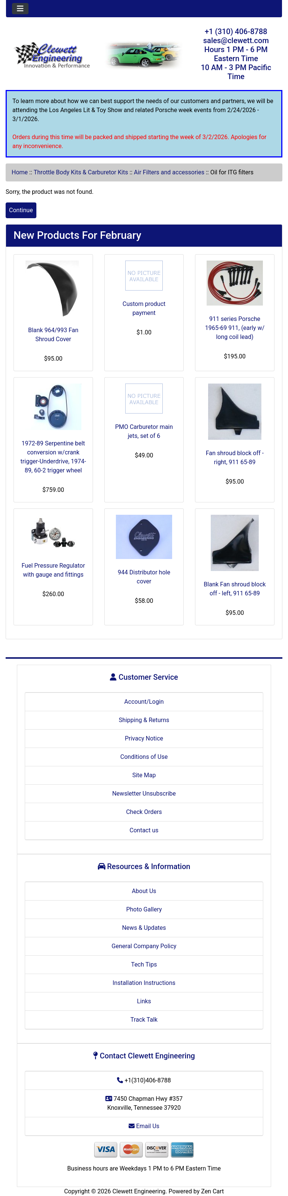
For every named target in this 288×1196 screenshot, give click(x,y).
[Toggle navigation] (20, 8)
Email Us (144, 1126)
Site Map (144, 775)
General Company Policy (144, 946)
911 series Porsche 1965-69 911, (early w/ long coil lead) (235, 327)
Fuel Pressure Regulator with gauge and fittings (53, 570)
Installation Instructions (144, 982)
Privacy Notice (144, 738)
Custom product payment (144, 308)
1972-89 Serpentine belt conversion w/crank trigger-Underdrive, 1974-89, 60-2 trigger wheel (53, 457)
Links (144, 1001)
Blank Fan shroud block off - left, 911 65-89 (235, 589)
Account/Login (144, 701)
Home (20, 172)
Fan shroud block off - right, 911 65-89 (235, 458)
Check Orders (144, 811)
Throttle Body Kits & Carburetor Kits (81, 172)
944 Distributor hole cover (144, 577)
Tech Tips (144, 964)
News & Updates (144, 927)
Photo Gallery (144, 909)
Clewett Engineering (138, 1191)
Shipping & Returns (144, 720)
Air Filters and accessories (169, 172)
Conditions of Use (144, 756)
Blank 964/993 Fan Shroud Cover (53, 335)
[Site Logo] (52, 55)
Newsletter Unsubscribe (144, 793)
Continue (21, 210)
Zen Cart (212, 1191)
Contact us (144, 830)
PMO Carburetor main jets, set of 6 (144, 431)
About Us (144, 891)
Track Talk (144, 1019)
